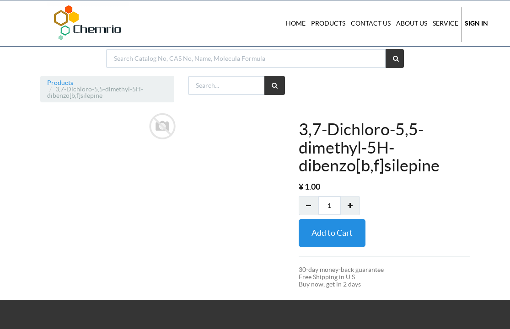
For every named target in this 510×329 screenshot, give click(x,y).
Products (60, 82)
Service (445, 23)
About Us (411, 23)
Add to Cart (332, 233)
